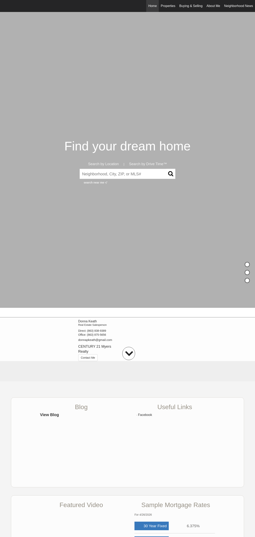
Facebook (145, 415)
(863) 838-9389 (96, 330)
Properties (168, 6)
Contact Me (88, 357)
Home (152, 6)
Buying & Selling (191, 6)
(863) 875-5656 (96, 334)
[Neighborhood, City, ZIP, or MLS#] (127, 174)
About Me (213, 6)
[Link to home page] (5, 6)
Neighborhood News (238, 6)
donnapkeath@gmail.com (95, 340)
